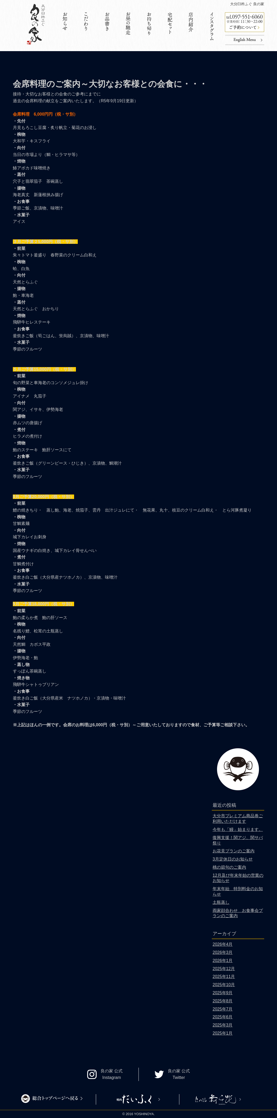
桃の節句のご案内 (229, 867)
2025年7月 (223, 1009)
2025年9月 (223, 993)
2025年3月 (223, 1025)
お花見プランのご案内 (233, 851)
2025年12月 (224, 968)
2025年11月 (224, 976)
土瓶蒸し (221, 902)
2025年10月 (224, 984)
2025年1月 (223, 1033)
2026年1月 (223, 960)
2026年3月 (223, 952)
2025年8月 (223, 1001)
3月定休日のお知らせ (233, 859)
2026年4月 (223, 944)
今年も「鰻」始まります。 (238, 829)
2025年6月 (223, 1017)
